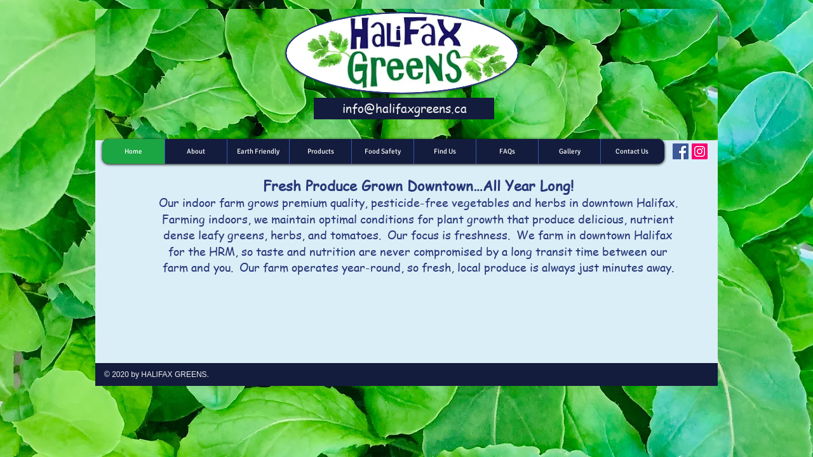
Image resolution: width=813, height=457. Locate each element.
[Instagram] (700, 151)
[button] (320, 151)
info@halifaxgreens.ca (404, 108)
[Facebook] (681, 151)
